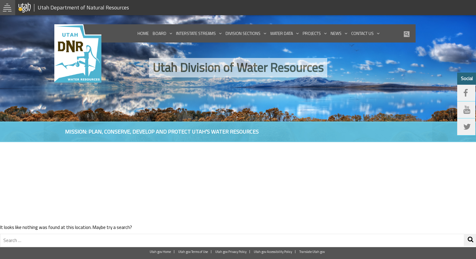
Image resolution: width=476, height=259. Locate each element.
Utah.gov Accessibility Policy (273, 251)
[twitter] (466, 126)
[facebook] (466, 93)
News (336, 33)
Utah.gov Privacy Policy (230, 251)
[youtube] (466, 109)
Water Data (281, 33)
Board (159, 33)
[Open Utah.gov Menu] (7, 7)
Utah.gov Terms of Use (193, 251)
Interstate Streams (196, 33)
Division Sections (243, 33)
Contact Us (362, 33)
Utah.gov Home (160, 251)
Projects (312, 33)
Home (143, 33)
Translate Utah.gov (312, 251)
